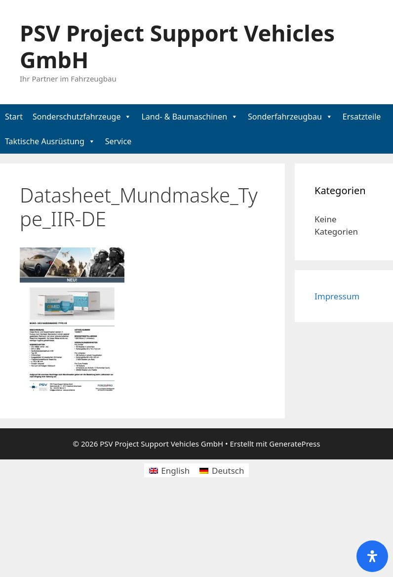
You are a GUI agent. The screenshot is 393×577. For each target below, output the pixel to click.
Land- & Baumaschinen (184, 116)
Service (118, 141)
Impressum (336, 296)
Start (14, 116)
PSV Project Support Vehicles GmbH (177, 46)
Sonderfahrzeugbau (285, 116)
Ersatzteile (362, 116)
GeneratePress (294, 444)
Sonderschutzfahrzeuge (77, 116)
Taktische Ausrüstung (44, 141)
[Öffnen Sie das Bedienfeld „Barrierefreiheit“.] (372, 556)
